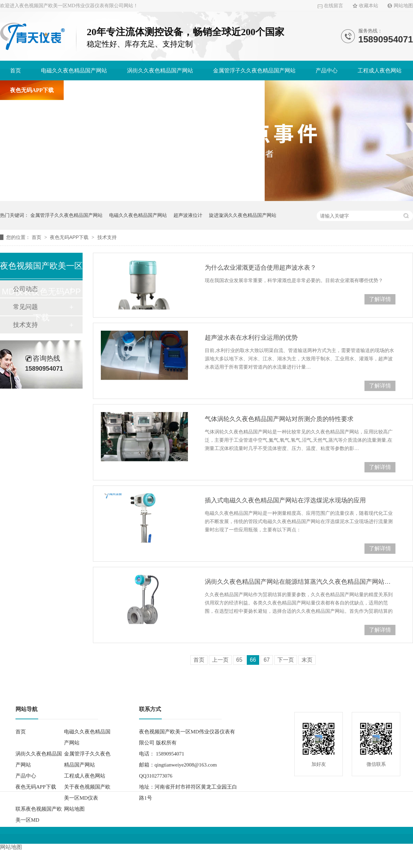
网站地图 (403, 5)
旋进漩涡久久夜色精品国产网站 (242, 215)
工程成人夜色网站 (380, 70)
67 (267, 660)
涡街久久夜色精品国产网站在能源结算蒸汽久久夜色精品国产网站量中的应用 (300, 581)
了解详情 (380, 299)
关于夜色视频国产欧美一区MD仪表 (117, 90)
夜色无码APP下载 (32, 90)
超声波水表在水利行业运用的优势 (251, 337)
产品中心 (327, 70)
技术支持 (107, 237)
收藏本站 (368, 5)
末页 (307, 660)
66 (253, 660)
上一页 (220, 660)
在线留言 (333, 5)
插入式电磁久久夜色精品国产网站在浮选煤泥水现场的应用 (285, 500)
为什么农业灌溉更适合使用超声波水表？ (260, 267)
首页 (15, 70)
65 (239, 660)
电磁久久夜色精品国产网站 (74, 70)
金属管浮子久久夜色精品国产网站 (254, 70)
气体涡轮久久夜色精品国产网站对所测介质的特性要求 (279, 419)
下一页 (285, 660)
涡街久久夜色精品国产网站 (160, 70)
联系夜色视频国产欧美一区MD (217, 90)
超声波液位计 (187, 215)
